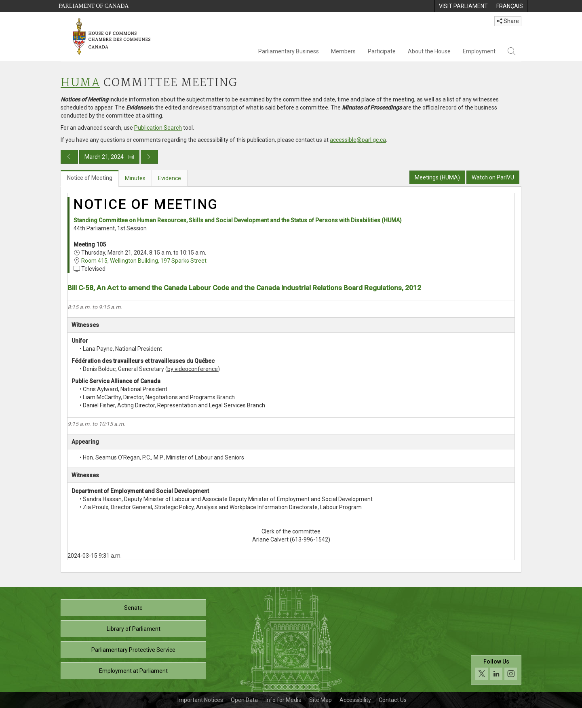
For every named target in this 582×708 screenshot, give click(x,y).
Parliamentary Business (288, 51)
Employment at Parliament (133, 671)
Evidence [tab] (169, 178)
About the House (429, 51)
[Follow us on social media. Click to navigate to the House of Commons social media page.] (496, 670)
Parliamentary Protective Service (133, 650)
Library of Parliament (133, 629)
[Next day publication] (149, 157)
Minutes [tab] (135, 178)
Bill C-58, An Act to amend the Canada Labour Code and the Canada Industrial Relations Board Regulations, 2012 (244, 288)
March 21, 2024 (109, 157)
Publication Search (158, 127)
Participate (382, 51)
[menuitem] (463, 6)
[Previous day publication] (69, 157)
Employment (479, 51)
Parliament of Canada (94, 6)
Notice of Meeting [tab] (89, 178)
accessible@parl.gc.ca (358, 140)
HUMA (80, 83)
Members (343, 51)
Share (508, 21)
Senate (133, 608)
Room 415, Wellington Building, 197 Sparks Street (144, 260)
